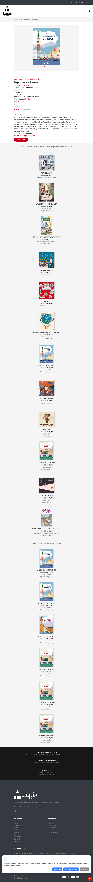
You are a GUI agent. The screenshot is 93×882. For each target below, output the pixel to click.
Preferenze (84, 869)
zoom (46, 48)
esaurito (21, 101)
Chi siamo (17, 837)
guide (23, 94)
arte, (16, 136)
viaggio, (24, 136)
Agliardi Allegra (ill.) (32, 79)
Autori (16, 823)
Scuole (16, 832)
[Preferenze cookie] (90, 878)
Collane (16, 825)
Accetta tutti (57, 869)
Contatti (17, 839)
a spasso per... (25, 85)
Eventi (16, 830)
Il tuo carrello (52, 825)
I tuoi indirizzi (52, 830)
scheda (21, 139)
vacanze (32, 136)
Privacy (16, 811)
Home (16, 20)
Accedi (50, 823)
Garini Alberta (19, 79)
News (16, 828)
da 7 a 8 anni (27, 99)
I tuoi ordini (51, 828)
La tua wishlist (53, 832)
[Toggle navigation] (89, 10)
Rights (16, 834)
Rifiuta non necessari (71, 869)
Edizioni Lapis (23, 878)
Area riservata (19, 876)
